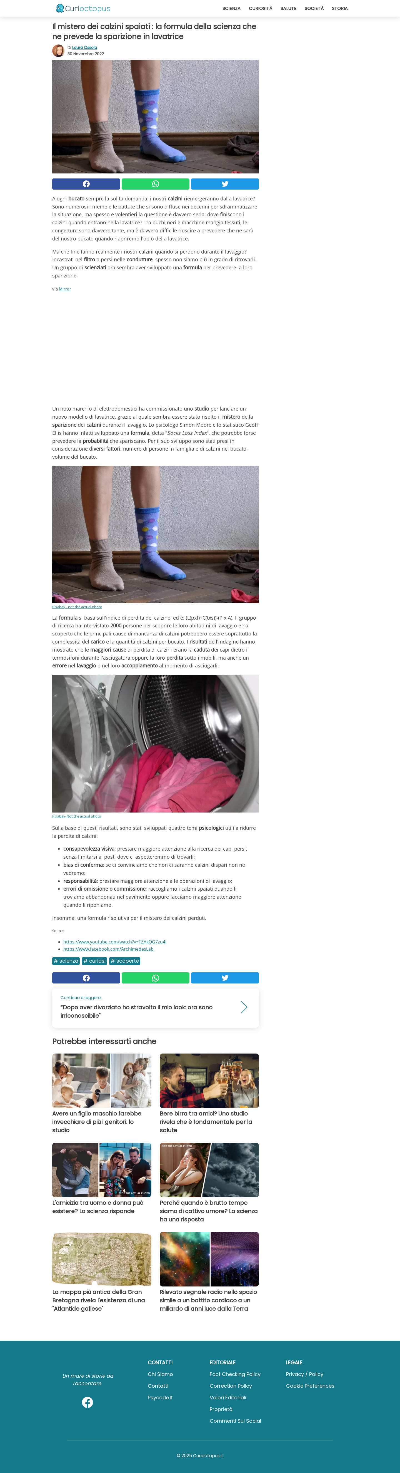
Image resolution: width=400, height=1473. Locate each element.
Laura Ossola (84, 47)
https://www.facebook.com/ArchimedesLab (108, 949)
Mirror (65, 289)
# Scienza (66, 960)
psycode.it (160, 1397)
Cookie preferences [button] (310, 1385)
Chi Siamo (160, 1374)
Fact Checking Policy (235, 1374)
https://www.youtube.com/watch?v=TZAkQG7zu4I (114, 942)
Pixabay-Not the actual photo (76, 816)
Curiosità (260, 8)
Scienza (231, 8)
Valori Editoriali (228, 1397)
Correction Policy (231, 1385)
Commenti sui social (235, 1420)
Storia (340, 8)
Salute (288, 8)
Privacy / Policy (304, 1374)
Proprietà (221, 1409)
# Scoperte (125, 960)
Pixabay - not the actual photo (77, 606)
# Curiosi (94, 960)
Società (314, 8)
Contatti (158, 1385)
